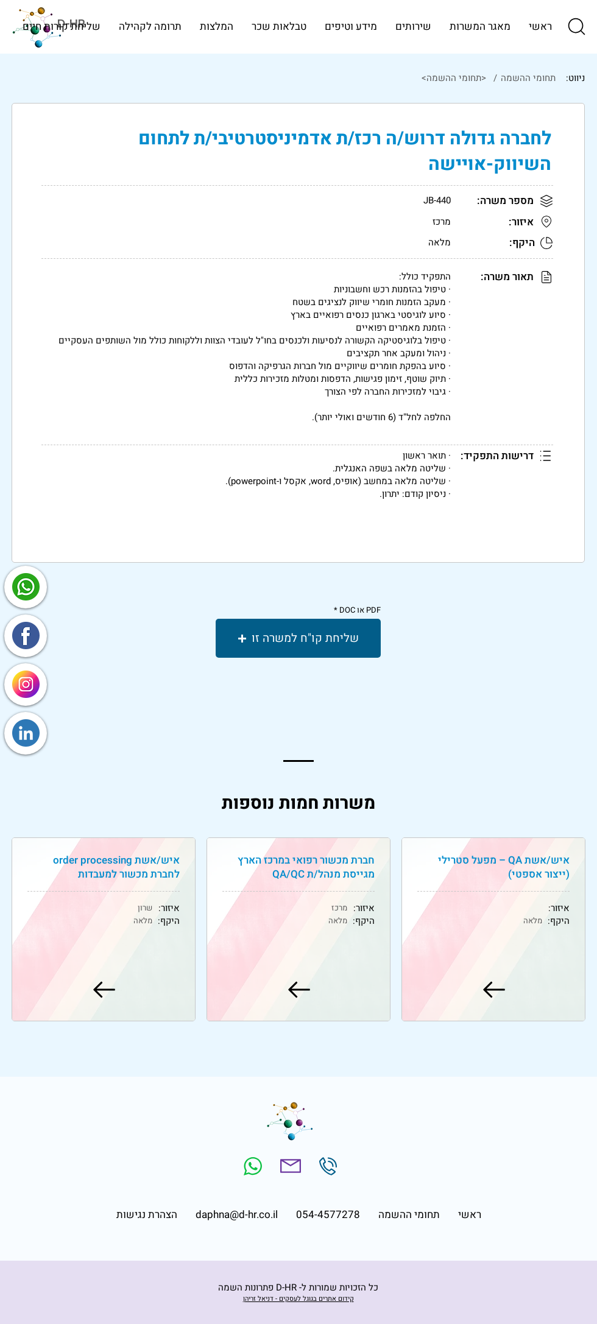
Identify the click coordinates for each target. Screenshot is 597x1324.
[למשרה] (493, 989)
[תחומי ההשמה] (527, 78)
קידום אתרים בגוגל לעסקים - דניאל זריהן (298, 1299)
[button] (575, 26)
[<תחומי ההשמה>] (283, 78)
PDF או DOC (360, 610)
